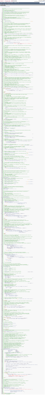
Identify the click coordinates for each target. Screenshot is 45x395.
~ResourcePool (9, 21)
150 (2, 87)
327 (2, 181)
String (7, 73)
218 (2, 123)
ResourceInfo (6, 326)
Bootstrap (6, 349)
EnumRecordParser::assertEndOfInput (11, 368)
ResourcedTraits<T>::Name (21, 203)
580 (2, 316)
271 (2, 152)
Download (15, 2)
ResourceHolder (7, 123)
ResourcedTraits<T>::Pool (11, 202)
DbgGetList (23, 108)
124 (2, 73)
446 (2, 244)
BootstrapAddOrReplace (10, 42)
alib (9, 11)
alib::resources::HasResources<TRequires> (13, 201)
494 (2, 270)
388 (2, 213)
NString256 (8, 245)
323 (2, 179)
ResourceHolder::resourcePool (10, 149)
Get (9, 73)
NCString (6, 131)
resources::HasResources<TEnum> (13, 388)
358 (2, 197)
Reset (17, 374)
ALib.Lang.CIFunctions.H (9, 331)
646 (2, 349)
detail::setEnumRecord (9, 367)
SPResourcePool (8, 126)
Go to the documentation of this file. (5, 6)
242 (2, 136)
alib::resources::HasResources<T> (12, 293)
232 (2, 131)
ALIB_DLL (7, 107)
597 (1, 325)
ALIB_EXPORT (4, 11)
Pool (14, 179)
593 (1, 323)
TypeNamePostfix (14, 254)
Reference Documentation (10, 2)
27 (2, 21)
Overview (1, 2)
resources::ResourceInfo (13, 326)
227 (2, 128)
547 (2, 298)
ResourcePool (11, 179)
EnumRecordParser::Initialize (10, 356)
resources (15, 11)
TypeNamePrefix (14, 244)
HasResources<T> (12, 255)
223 (2, 126)
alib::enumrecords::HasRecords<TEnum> (10, 387)
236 (2, 133)
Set (7, 286)
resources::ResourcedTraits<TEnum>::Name (16, 391)
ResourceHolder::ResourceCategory (22, 149)
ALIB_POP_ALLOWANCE (8, 259)
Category (15, 181)
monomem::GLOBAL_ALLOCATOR (17, 364)
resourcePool (12, 128)
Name (5, 277)
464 (2, 254)
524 (2, 286)
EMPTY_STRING (9, 250)
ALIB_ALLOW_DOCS (5, 185)
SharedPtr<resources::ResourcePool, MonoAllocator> (18, 126)
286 (2, 160)
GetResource (11, 160)
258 (2, 145)
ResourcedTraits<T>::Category (22, 202)
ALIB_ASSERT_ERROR (8, 43)
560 (2, 305)
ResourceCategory (12, 131)
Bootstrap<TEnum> (7, 390)
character (9, 351)
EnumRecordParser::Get (9, 365)
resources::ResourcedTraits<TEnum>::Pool (16, 390)
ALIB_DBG (17, 90)
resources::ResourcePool (11, 286)
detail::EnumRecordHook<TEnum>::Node (31, 364)
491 (2, 268)
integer (18, 367)
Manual (4, 2)
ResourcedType (7, 197)
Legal (18, 2)
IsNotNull (9, 353)
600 (1, 326)
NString (14, 73)
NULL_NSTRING (30, 181)
